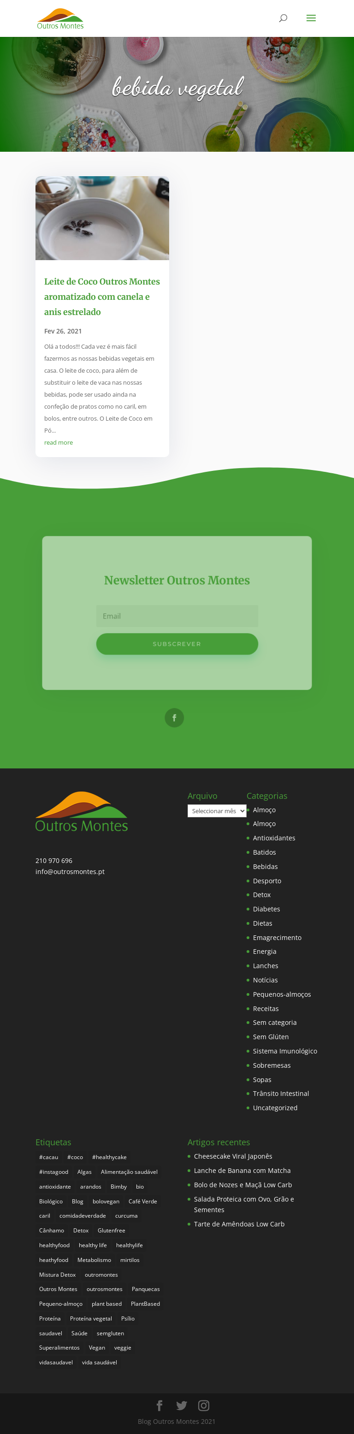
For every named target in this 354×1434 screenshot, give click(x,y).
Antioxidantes (274, 837)
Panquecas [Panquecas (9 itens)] (146, 1289)
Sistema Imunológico (285, 1051)
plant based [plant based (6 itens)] (107, 1304)
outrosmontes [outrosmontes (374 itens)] (105, 1289)
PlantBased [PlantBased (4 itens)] (145, 1304)
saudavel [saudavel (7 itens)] (50, 1333)
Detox (262, 894)
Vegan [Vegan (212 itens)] (97, 1347)
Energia (265, 951)
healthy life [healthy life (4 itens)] (93, 1245)
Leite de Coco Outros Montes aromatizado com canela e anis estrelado (102, 297)
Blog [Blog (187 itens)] (77, 1201)
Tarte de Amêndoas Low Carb (239, 1224)
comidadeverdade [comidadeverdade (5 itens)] (82, 1216)
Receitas (266, 1008)
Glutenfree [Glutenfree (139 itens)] (111, 1230)
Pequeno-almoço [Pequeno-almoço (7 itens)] (61, 1304)
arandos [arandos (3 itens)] (90, 1186)
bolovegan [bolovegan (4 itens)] (106, 1201)
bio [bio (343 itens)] (140, 1186)
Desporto (267, 880)
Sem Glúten (271, 1036)
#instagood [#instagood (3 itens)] (53, 1172)
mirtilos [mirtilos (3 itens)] (130, 1260)
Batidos (264, 852)
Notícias (265, 980)
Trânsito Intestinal (281, 1093)
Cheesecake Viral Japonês (233, 1156)
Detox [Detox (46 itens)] (80, 1230)
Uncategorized (275, 1107)
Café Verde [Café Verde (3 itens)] (143, 1201)
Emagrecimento (277, 937)
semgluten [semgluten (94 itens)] (110, 1333)
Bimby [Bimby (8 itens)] (119, 1186)
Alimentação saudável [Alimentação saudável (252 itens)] (129, 1172)
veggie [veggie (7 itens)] (122, 1347)
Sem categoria (275, 1022)
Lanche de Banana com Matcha (242, 1170)
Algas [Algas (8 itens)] (84, 1172)
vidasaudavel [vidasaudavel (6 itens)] (56, 1362)
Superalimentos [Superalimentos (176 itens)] (59, 1347)
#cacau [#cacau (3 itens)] (48, 1157)
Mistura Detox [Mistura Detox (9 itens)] (57, 1275)
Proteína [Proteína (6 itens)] (50, 1318)
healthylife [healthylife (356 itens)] (129, 1245)
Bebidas (265, 866)
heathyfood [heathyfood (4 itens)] (53, 1260)
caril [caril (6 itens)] (44, 1216)
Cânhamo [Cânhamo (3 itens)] (51, 1230)
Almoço (264, 809)
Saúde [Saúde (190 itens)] (79, 1333)
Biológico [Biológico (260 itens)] (51, 1201)
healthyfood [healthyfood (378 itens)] (54, 1245)
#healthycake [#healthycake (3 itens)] (109, 1157)
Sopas (262, 1079)
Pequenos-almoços (282, 994)
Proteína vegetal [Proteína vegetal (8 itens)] (91, 1318)
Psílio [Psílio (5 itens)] (128, 1318)
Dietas (262, 923)
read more (58, 442)
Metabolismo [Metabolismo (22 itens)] (94, 1260)
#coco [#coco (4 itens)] (75, 1157)
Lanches (265, 965)
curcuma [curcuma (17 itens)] (126, 1216)
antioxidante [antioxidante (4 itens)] (55, 1186)
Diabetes (266, 908)
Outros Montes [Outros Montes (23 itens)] (58, 1289)
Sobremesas (272, 1065)
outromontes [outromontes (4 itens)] (101, 1275)
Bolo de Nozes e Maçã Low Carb (243, 1184)
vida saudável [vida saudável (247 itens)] (99, 1362)
